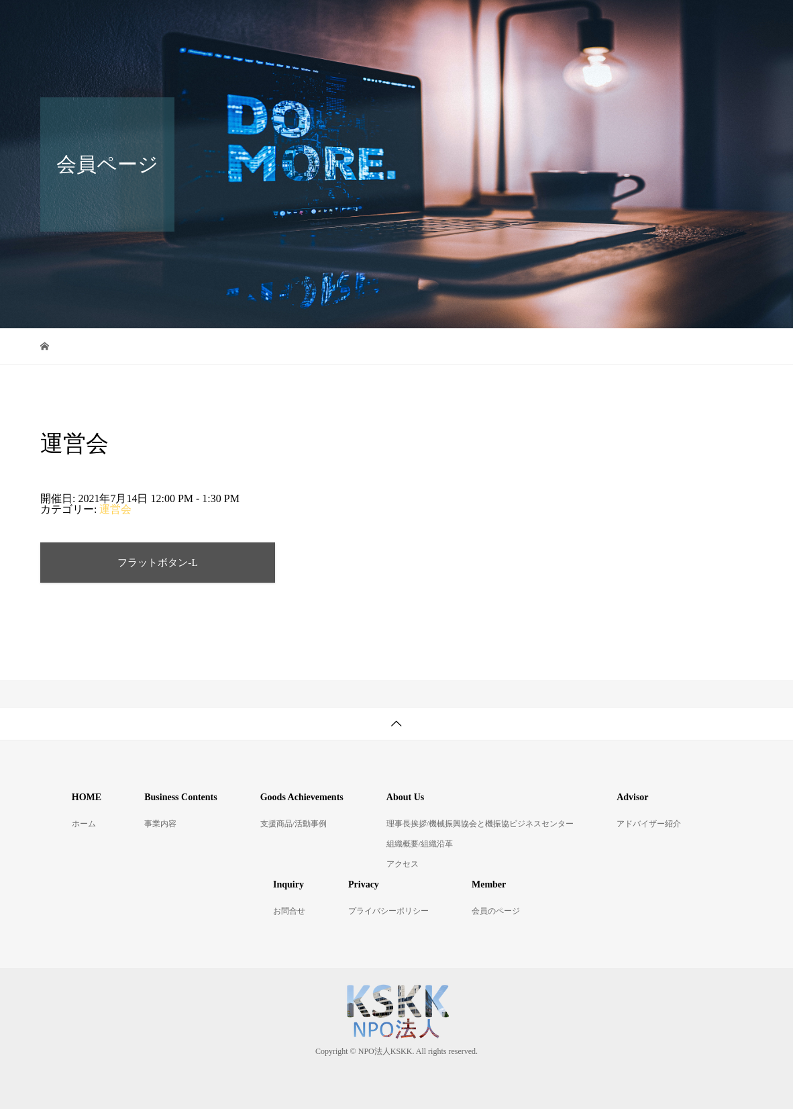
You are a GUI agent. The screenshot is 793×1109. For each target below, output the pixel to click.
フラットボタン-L (157, 562)
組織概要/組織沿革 (419, 844)
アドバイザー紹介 (647, 23)
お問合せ (236, 70)
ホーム (231, 23)
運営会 (115, 509)
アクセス (402, 864)
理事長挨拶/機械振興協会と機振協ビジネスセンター (480, 823)
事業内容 (306, 23)
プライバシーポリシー (388, 911)
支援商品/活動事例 (410, 23)
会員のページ (496, 911)
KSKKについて (529, 23)
